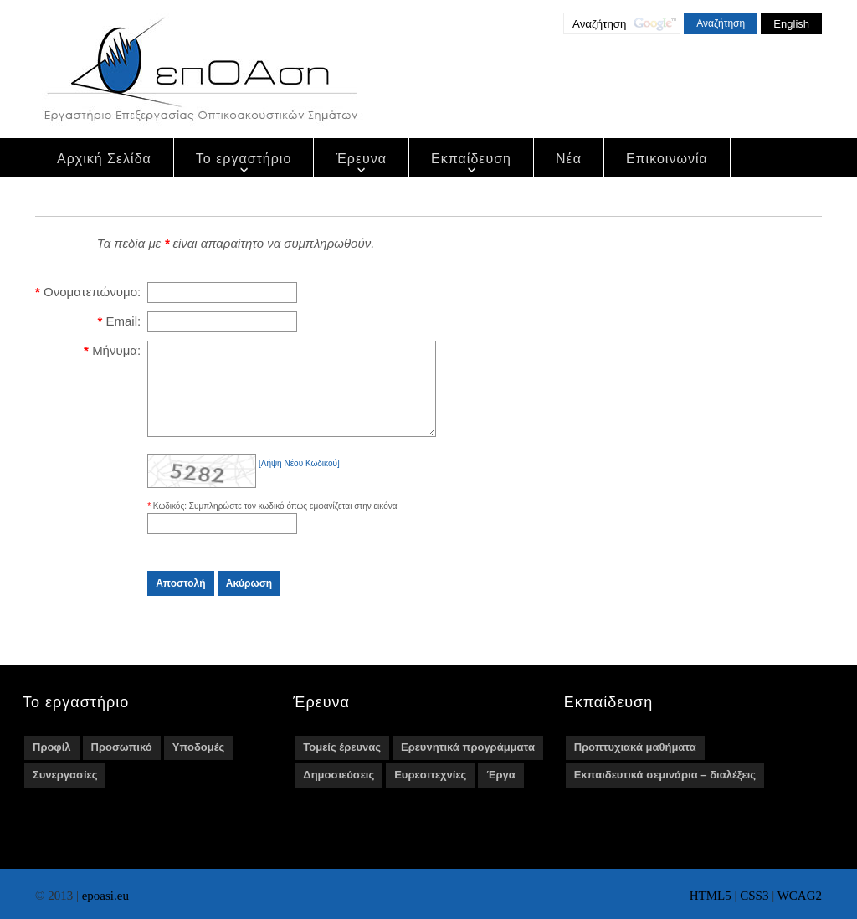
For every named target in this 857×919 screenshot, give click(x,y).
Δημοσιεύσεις (338, 792)
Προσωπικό (121, 764)
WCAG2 (799, 895)
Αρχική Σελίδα (104, 158)
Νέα (569, 158)
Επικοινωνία (667, 158)
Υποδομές (198, 764)
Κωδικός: (171, 523)
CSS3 (754, 895)
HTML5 (710, 895)
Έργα (500, 792)
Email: (123, 321)
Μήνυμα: (116, 350)
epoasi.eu (105, 895)
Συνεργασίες (65, 792)
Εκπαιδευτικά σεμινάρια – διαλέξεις (665, 792)
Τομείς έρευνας (342, 764)
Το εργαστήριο (244, 158)
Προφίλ (52, 764)
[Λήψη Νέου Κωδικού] (299, 480)
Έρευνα (361, 158)
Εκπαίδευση (471, 158)
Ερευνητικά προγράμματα (468, 764)
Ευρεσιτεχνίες (430, 792)
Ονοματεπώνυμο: (92, 292)
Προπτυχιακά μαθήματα (635, 764)
